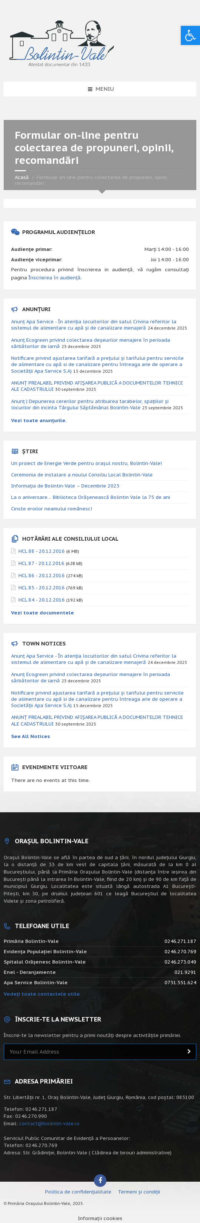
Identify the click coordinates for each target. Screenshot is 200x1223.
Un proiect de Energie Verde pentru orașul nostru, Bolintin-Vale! (86, 463)
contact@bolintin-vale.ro (49, 1123)
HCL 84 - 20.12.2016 (41, 600)
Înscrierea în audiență (54, 278)
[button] (190, 35)
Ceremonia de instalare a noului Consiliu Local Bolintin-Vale (82, 475)
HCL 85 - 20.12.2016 (41, 588)
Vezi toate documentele (42, 613)
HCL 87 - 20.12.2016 (41, 563)
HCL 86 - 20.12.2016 (41, 575)
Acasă (22, 177)
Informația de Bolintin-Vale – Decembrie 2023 (65, 486)
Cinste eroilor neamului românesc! (51, 509)
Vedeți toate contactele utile (42, 994)
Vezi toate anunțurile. (39, 420)
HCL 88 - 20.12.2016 (41, 551)
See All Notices (30, 736)
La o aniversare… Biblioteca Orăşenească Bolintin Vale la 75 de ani (90, 497)
